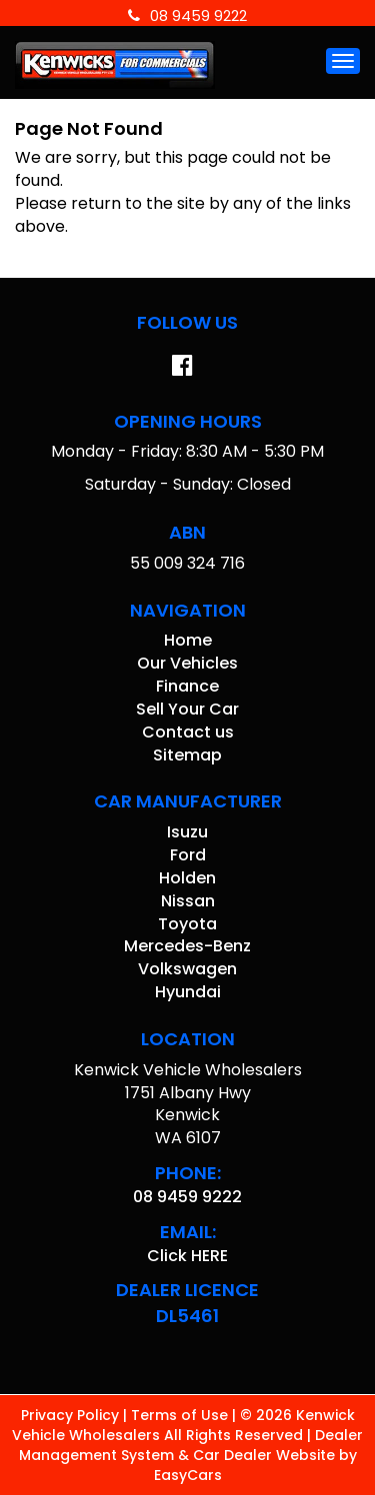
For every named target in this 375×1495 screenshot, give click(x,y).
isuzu (187, 831)
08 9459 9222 (187, 15)
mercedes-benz (187, 945)
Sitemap (187, 755)
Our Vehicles (187, 663)
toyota (187, 923)
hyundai (188, 991)
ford (188, 854)
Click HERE (187, 1255)
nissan (188, 900)
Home (188, 640)
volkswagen (187, 968)
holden (187, 877)
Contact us (188, 732)
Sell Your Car (187, 709)
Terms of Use (181, 1415)
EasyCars (188, 1475)
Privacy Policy (72, 1415)
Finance (187, 686)
